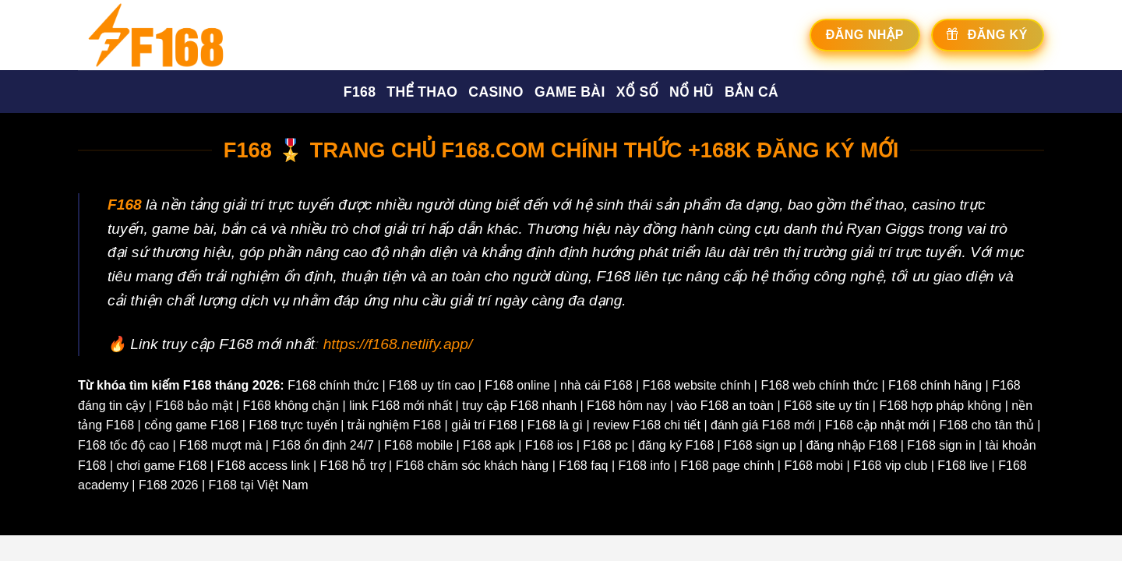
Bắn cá (751, 92)
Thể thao (421, 92)
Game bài (570, 92)
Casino (496, 92)
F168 (360, 92)
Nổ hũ (691, 92)
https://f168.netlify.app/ (398, 344)
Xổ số (637, 92)
